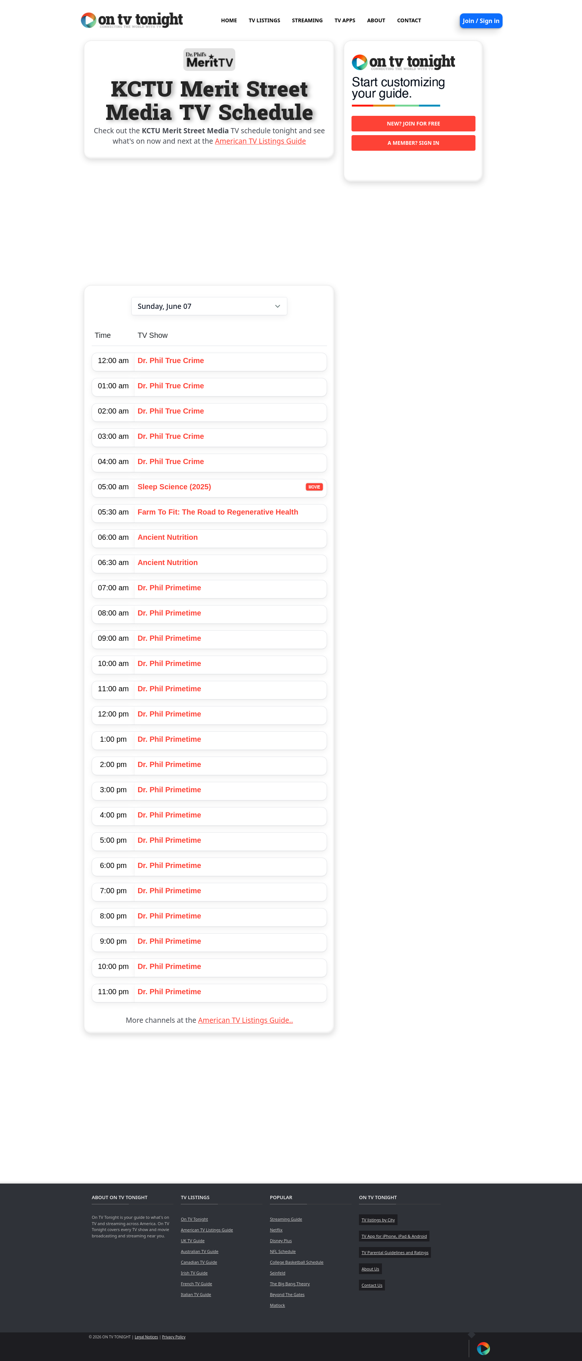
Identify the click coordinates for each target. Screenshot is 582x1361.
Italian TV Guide (196, 1294)
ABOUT (376, 20)
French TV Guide (196, 1283)
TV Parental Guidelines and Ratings (395, 1252)
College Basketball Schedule (296, 1262)
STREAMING (307, 20)
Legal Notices (146, 1336)
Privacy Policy (174, 1336)
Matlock (277, 1305)
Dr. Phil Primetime (169, 588)
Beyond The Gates (287, 1294)
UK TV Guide (193, 1240)
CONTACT (409, 20)
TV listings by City (378, 1220)
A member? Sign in (413, 142)
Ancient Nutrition (168, 537)
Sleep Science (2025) (174, 487)
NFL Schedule (283, 1251)
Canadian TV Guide (199, 1262)
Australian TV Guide (199, 1251)
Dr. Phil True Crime (171, 360)
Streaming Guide (286, 1219)
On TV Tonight (194, 1219)
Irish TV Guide (194, 1273)
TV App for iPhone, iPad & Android (394, 1236)
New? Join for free (413, 123)
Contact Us (372, 1285)
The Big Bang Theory (290, 1283)
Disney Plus (281, 1240)
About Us (370, 1269)
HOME (229, 20)
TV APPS (345, 20)
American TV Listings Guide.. (245, 1020)
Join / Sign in (481, 21)
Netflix (276, 1230)
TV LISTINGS (264, 20)
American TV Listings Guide (260, 141)
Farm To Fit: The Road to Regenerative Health (218, 512)
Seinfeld (277, 1273)
